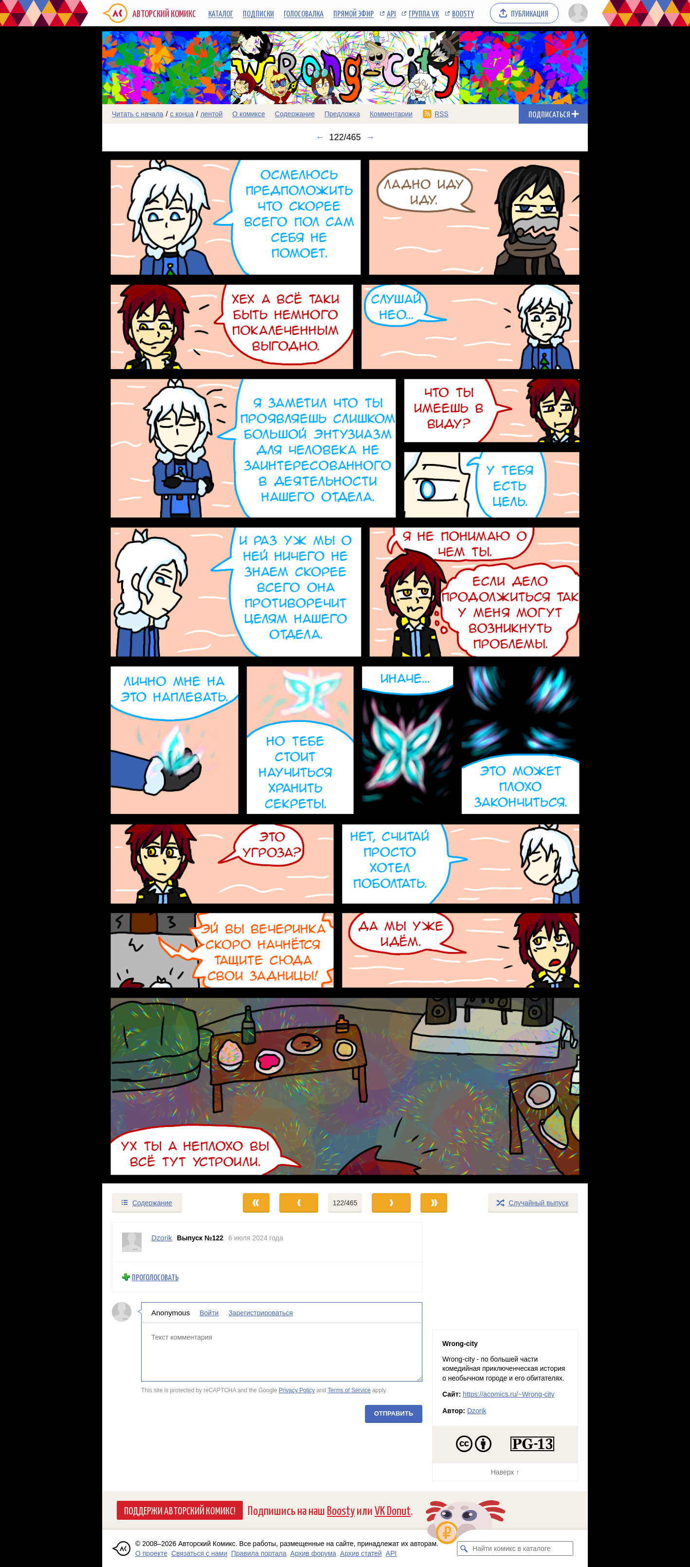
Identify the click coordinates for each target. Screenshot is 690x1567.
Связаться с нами (199, 1553)
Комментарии (391, 114)
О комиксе (248, 114)
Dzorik (477, 1411)
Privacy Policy (297, 1390)
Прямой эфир (353, 13)
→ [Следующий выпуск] (370, 137)
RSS (442, 114)
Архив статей (361, 1553)
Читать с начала (137, 114)
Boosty (463, 13)
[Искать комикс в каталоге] (464, 1548)
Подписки (258, 13)
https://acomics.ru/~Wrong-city (508, 1394)
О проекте (151, 1553)
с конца (182, 114)
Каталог (220, 13)
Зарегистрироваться (260, 1313)
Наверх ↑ (505, 1472)
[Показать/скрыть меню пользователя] (576, 13)
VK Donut (393, 1509)
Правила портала (259, 1553)
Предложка (342, 114)
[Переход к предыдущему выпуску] (163, 667)
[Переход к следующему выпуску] (345, 667)
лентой (211, 114)
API (391, 13)
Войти (209, 1313)
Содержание (295, 114)
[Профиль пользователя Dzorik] (132, 1242)
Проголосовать (155, 1277)
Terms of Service (349, 1390)
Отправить (393, 1413)
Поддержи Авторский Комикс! (180, 1510)
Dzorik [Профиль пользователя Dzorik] (161, 1238)
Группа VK (424, 13)
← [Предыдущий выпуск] (319, 137)
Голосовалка (304, 13)
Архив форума (313, 1553)
